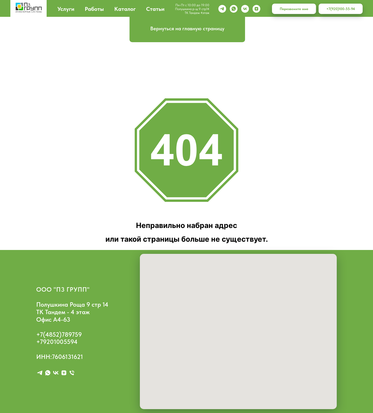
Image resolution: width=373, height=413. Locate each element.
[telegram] (40, 373)
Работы (94, 8)
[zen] (256, 9)
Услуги (66, 8)
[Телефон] (72, 373)
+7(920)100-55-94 (340, 9)
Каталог (125, 8)
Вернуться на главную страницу (187, 28)
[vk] (245, 9)
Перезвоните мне (294, 9)
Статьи (155, 8)
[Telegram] (222, 9)
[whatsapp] (234, 9)
